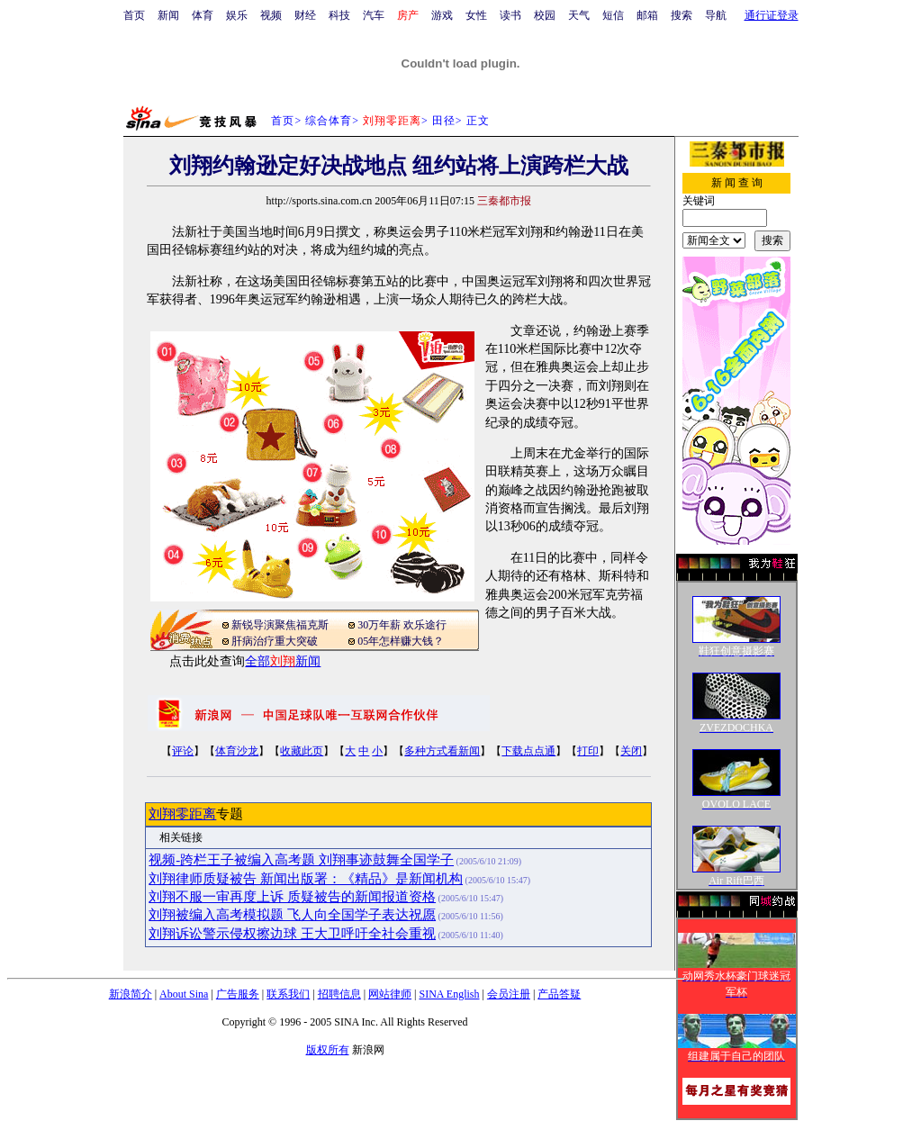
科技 (339, 15)
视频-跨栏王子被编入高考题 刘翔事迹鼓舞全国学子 (301, 860)
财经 (305, 15)
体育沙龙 (236, 751)
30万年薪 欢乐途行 (402, 625)
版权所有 (327, 1050)
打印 (588, 751)
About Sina (183, 994)
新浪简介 (130, 994)
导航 (716, 15)
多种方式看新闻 (442, 751)
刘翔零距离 (182, 814)
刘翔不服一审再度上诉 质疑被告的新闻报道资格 (292, 897)
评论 (183, 751)
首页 (134, 15)
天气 (579, 15)
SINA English (449, 994)
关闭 (631, 751)
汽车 (373, 15)
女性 (476, 15)
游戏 (442, 15)
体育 (202, 15)
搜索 (681, 15)
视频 (271, 15)
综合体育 (328, 120)
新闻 (168, 15)
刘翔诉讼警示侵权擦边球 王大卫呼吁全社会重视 (292, 934)
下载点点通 (528, 751)
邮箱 (647, 15)
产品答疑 (559, 994)
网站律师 (389, 994)
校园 (544, 15)
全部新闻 (283, 661)
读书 (510, 15)
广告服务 (237, 994)
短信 (613, 15)
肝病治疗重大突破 (274, 641)
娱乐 (237, 15)
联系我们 (288, 994)
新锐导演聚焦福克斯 (280, 625)
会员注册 (508, 994)
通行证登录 (772, 15)
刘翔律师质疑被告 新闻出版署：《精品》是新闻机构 (306, 879)
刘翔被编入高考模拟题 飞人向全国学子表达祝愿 (292, 915)
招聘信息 (339, 994)
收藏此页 (301, 751)
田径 (444, 120)
